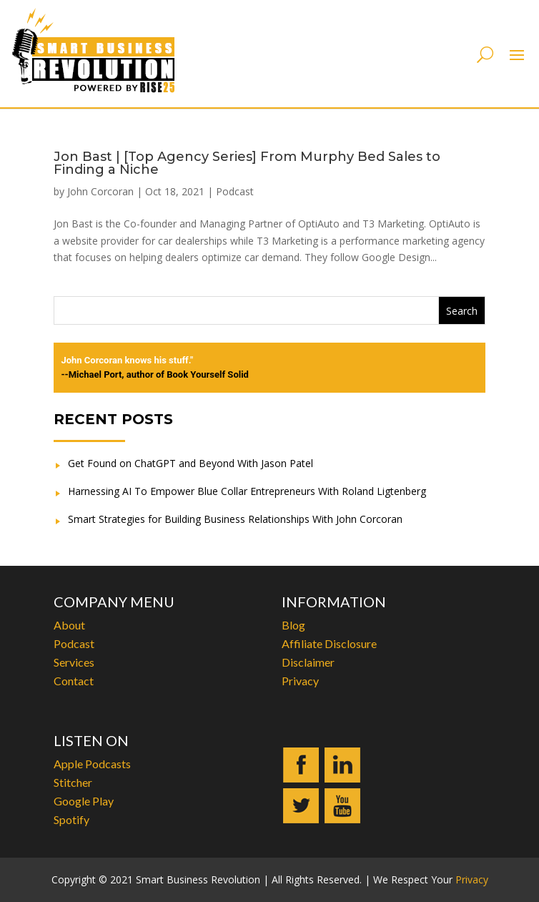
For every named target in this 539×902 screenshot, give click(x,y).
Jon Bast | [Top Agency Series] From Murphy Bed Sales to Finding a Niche (247, 163)
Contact (74, 680)
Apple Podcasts (92, 763)
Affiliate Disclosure (329, 643)
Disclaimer (308, 662)
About (69, 625)
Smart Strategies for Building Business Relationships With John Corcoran (235, 519)
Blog (293, 625)
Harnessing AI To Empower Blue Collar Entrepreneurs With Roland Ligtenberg (247, 491)
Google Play (84, 801)
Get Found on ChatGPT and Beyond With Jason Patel (190, 463)
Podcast (235, 191)
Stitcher (73, 782)
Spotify (71, 819)
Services (74, 662)
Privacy (300, 680)
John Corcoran (100, 191)
